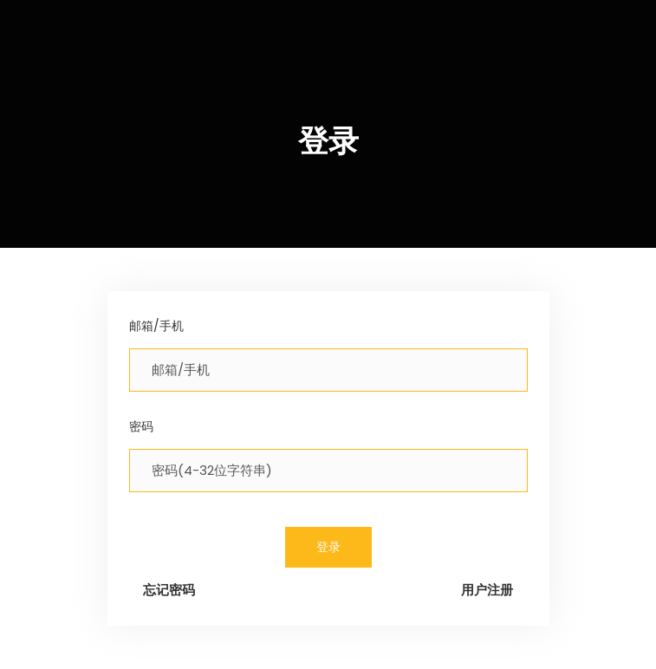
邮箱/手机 (156, 325)
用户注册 (487, 590)
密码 (141, 426)
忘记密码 (169, 590)
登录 (328, 546)
